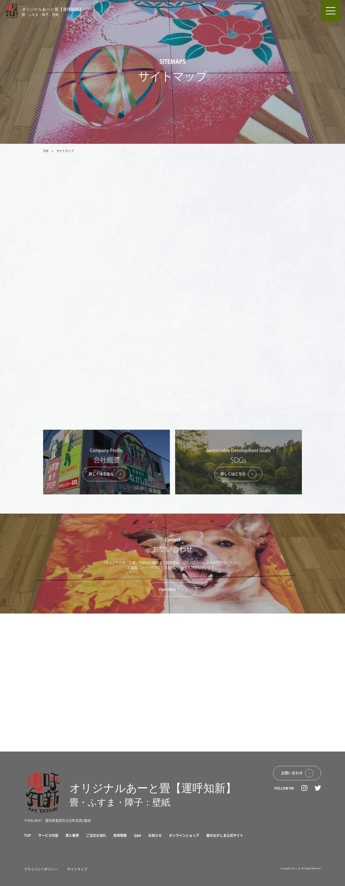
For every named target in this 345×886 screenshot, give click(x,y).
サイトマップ (77, 869)
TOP (46, 151)
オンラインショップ (184, 835)
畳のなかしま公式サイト (224, 835)
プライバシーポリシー (41, 869)
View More (173, 589)
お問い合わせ (297, 773)
